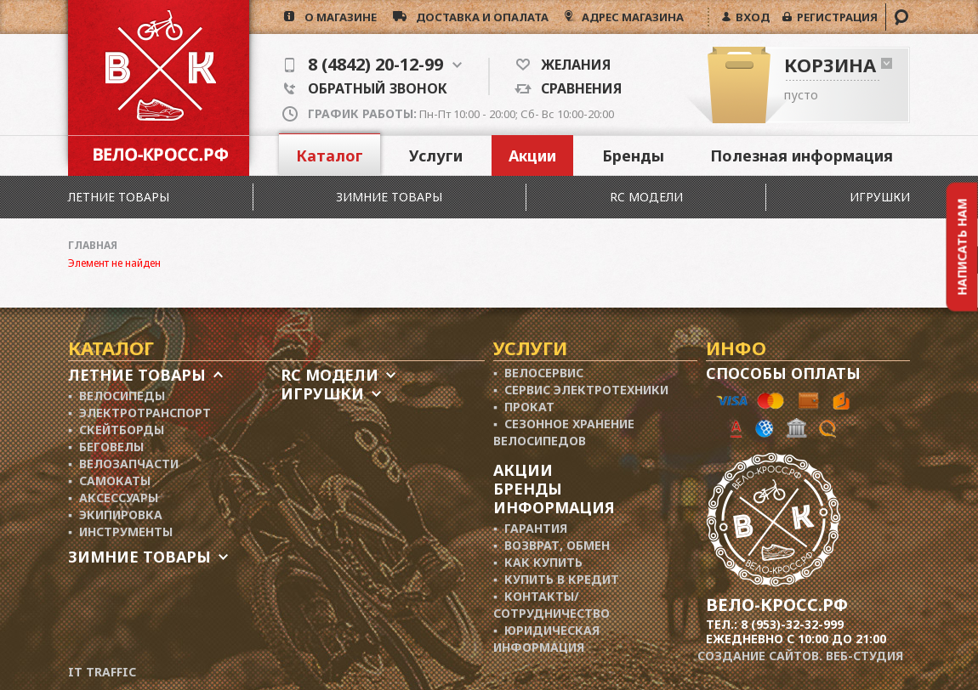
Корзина (830, 64)
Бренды (633, 155)
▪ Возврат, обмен (551, 545)
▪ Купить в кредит (556, 579)
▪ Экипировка (115, 514)
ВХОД (750, 17)
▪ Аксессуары (113, 497)
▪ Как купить (538, 562)
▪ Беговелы (106, 446)
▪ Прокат (523, 407)
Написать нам (962, 247)
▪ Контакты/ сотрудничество (551, 604)
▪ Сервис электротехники (580, 390)
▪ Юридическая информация (546, 638)
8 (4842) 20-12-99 (373, 64)
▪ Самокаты (109, 480)
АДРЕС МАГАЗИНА (631, 17)
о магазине (335, 17)
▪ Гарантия (530, 528)
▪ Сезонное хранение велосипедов (563, 432)
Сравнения (577, 88)
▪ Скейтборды (116, 429)
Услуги (436, 155)
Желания (570, 64)
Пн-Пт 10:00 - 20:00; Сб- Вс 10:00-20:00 (461, 114)
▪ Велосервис (538, 373)
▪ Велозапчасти (123, 463)
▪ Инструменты (120, 531)
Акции (532, 155)
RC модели (646, 197)
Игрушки (880, 197)
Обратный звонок (365, 88)
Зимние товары (389, 197)
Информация (554, 507)
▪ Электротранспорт (139, 412)
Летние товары (118, 197)
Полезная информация (801, 155)
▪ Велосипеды (116, 395)
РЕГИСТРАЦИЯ (835, 17)
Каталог (329, 155)
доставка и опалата (478, 17)
